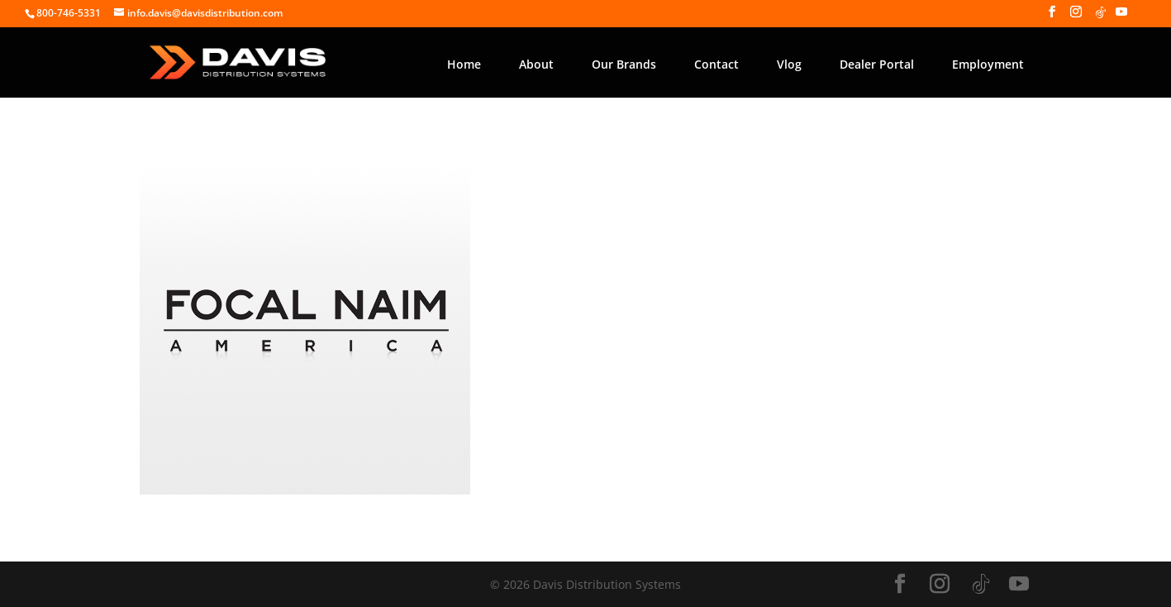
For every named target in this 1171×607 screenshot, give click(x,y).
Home (464, 64)
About (536, 64)
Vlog (789, 64)
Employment (988, 64)
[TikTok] (1100, 17)
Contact (716, 64)
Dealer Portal (877, 64)
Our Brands (624, 64)
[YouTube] (1121, 16)
